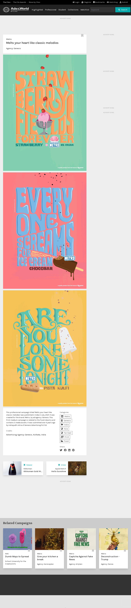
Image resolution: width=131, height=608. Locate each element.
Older (62, 465)
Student (62, 9)
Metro (9, 39)
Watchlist (84, 9)
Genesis (17, 48)
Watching (112, 2)
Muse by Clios (34, 2)
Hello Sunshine (58, 471)
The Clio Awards (19, 2)
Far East (66, 433)
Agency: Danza (107, 564)
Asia (64, 429)
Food (65, 441)
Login (76, 2)
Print (65, 437)
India (65, 424)
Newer (28, 465)
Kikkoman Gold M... (33, 471)
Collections (73, 9)
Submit (124, 2)
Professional (50, 9)
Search (122, 9)
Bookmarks (99, 2)
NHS (7, 554)
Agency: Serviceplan (45, 564)
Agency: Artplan (75, 564)
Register (86, 2)
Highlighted (37, 9)
